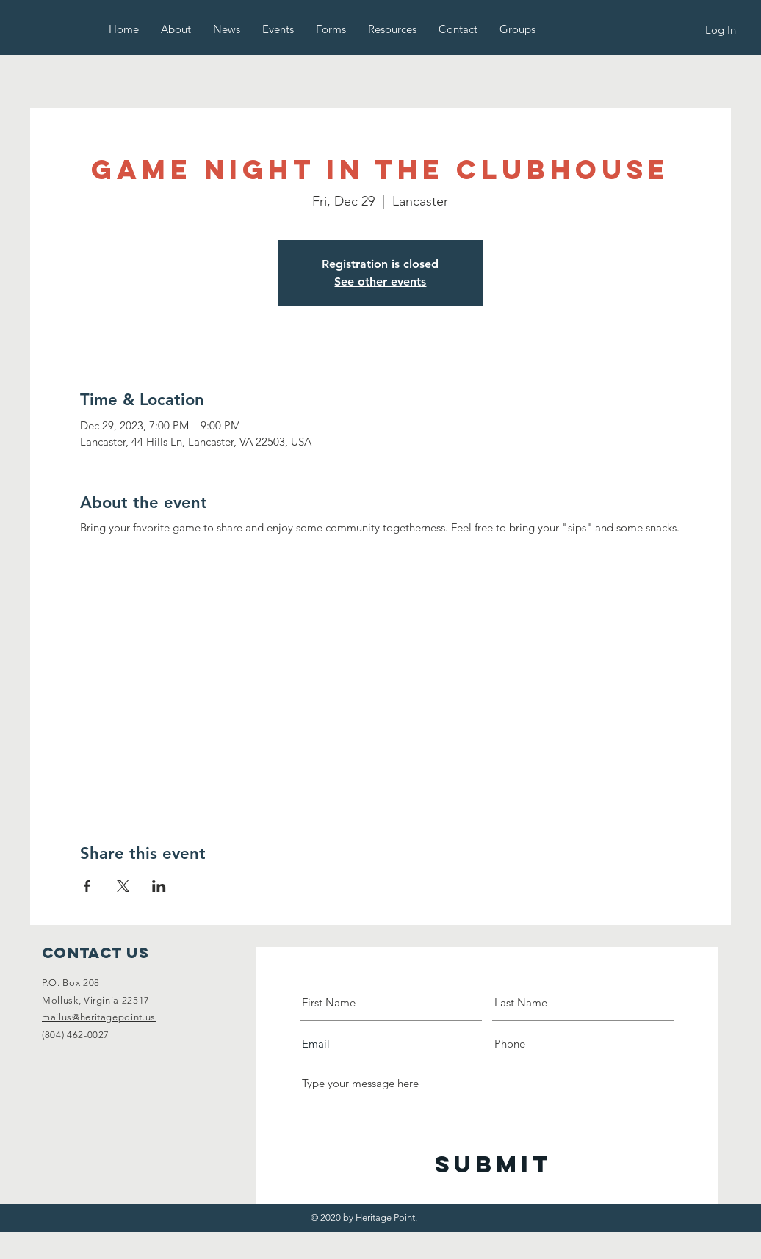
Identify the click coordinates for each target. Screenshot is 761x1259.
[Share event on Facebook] (87, 886)
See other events (380, 282)
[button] (176, 29)
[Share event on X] (123, 886)
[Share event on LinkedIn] (159, 886)
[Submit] (493, 1164)
